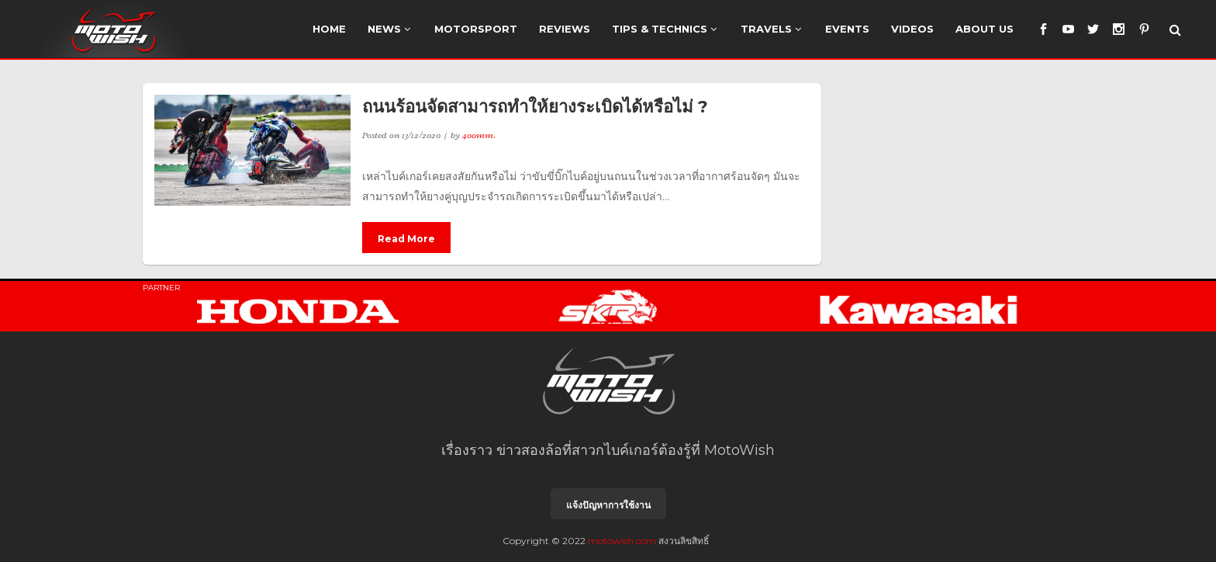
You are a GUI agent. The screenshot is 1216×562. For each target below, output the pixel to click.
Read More (406, 239)
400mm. (479, 135)
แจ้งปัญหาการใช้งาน (608, 505)
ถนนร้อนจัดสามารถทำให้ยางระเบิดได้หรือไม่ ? (535, 106)
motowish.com (622, 540)
